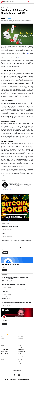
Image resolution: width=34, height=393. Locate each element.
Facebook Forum (21, 351)
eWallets (2, 342)
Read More (9, 189)
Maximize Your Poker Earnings (6, 7)
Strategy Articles (4, 351)
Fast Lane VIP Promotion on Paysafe (10, 226)
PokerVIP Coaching (4, 16)
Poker (2, 336)
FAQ (19, 361)
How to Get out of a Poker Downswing (10, 239)
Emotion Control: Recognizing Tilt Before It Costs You (14, 284)
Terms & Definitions (5, 353)
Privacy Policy (21, 363)
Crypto (2, 338)
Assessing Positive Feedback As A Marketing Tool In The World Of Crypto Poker (16, 290)
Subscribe (5, 252)
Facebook (20, 348)
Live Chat (3, 363)
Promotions (20, 338)
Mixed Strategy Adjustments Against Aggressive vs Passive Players (16, 302)
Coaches (2, 348)
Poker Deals (20, 336)
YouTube (19, 353)
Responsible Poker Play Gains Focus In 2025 (11, 297)
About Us (20, 359)
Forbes (28, 53)
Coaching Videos (4, 349)
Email (2, 361)
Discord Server (21, 349)
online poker (20, 58)
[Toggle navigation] (31, 2)
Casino (2, 340)
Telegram (3, 359)
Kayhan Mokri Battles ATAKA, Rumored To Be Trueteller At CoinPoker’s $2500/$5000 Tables (15, 278)
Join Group (5, 269)
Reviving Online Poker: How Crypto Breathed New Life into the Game (16, 232)
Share (6, 18)
